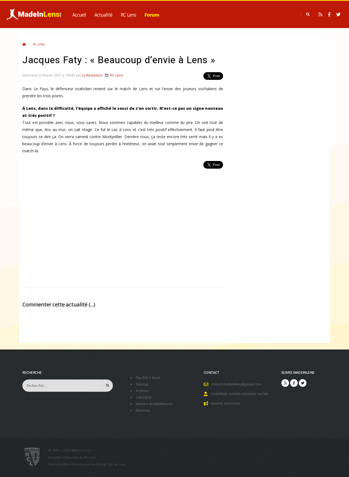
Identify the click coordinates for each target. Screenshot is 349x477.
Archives (143, 390)
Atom (157, 377)
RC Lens (128, 14)
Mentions (143, 410)
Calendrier (144, 397)
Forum (152, 14)
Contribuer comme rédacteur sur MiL (241, 393)
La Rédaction (92, 75)
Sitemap (142, 384)
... (92, 304)
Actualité (103, 14)
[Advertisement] (122, 225)
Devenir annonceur (227, 403)
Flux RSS (143, 377)
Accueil (79, 14)
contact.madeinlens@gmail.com (236, 384)
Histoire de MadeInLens (155, 404)
